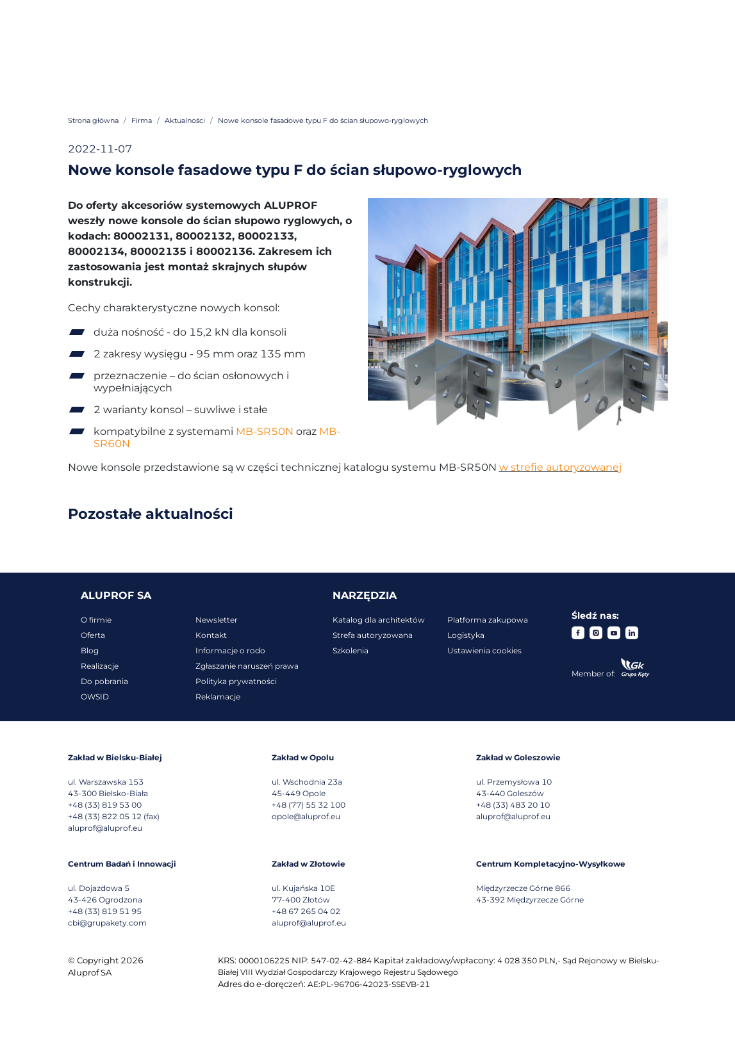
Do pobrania (104, 681)
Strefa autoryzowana (373, 635)
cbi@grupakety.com (107, 922)
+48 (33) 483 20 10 (513, 805)
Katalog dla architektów (379, 620)
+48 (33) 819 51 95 (105, 911)
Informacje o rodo (230, 650)
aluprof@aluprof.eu (105, 828)
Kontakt (211, 635)
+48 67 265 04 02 (306, 911)
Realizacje (100, 666)
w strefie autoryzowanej (560, 467)
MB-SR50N (264, 431)
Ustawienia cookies (484, 650)
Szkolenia (350, 650)
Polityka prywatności (236, 681)
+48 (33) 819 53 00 (105, 805)
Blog (90, 650)
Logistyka (465, 635)
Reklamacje (217, 696)
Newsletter (216, 620)
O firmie (96, 620)
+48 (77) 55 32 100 (308, 805)
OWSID (95, 696)
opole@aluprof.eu (306, 816)
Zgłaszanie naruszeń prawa (247, 666)
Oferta (93, 635)
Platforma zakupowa (487, 620)
